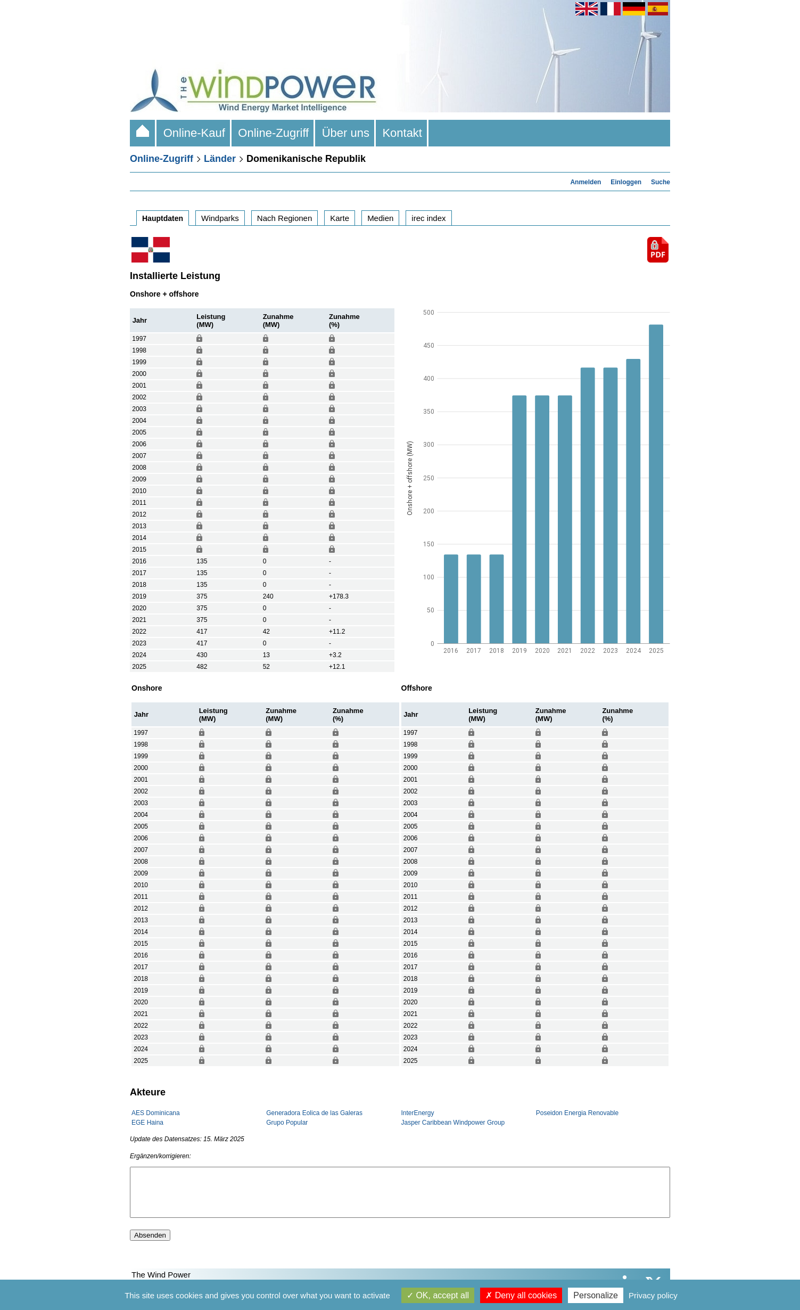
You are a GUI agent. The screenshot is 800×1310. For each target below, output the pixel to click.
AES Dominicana (155, 1113)
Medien (380, 218)
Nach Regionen (284, 218)
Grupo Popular (287, 1122)
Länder (220, 158)
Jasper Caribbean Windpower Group (453, 1122)
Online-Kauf (194, 133)
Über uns (345, 133)
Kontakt (402, 133)
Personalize (595, 1295)
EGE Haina (147, 1122)
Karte (339, 218)
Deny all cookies (521, 1295)
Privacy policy (653, 1295)
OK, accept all (438, 1295)
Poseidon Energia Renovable (577, 1113)
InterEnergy (417, 1113)
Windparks (220, 218)
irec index (428, 218)
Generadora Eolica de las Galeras (314, 1113)
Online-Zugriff (273, 133)
